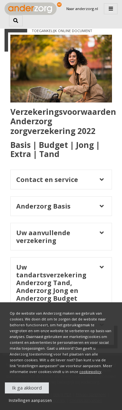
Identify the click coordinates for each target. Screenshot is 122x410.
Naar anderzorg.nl (82, 8)
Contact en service (47, 180)
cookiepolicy (90, 371)
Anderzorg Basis (43, 206)
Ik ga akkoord (27, 387)
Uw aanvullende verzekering (43, 237)
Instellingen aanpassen (30, 400)
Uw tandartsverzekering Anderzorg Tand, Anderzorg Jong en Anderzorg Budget (51, 282)
